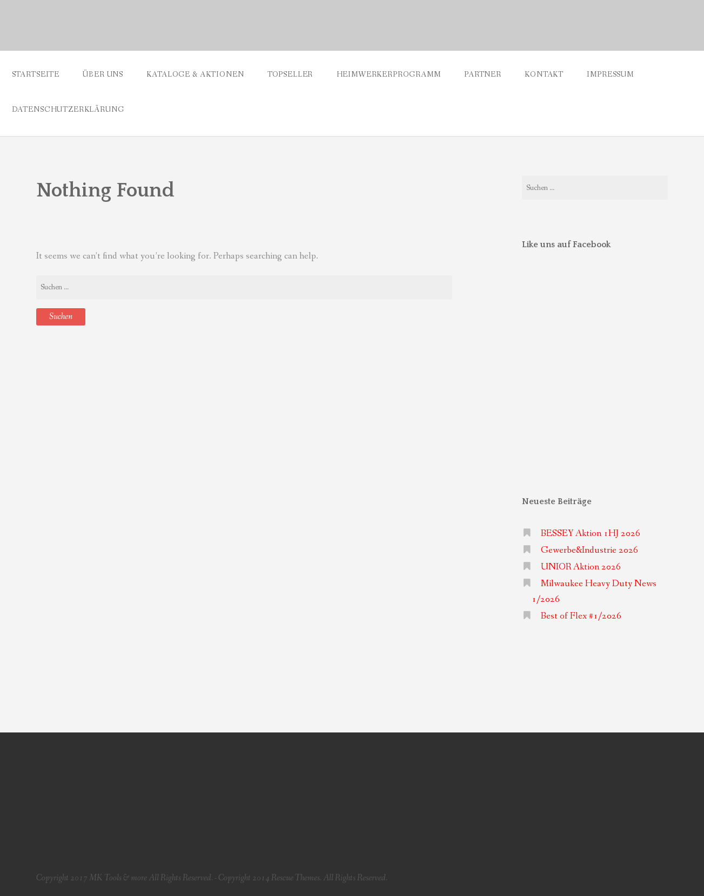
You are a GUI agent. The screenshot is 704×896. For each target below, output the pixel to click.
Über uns (103, 74)
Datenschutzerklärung (68, 109)
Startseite (35, 74)
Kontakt (544, 74)
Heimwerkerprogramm (389, 74)
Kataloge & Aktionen (195, 74)
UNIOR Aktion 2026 (581, 567)
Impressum (610, 74)
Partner (482, 74)
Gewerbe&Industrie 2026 (589, 550)
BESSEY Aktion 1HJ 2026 (590, 533)
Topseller (290, 74)
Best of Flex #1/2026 (581, 616)
